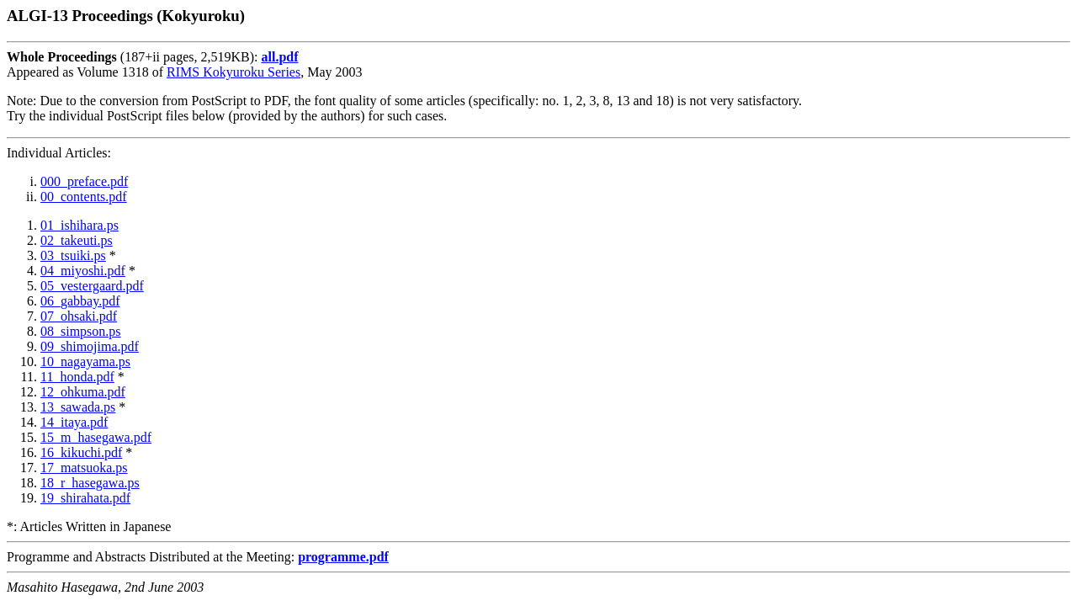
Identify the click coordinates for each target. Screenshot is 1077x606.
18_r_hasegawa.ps (90, 483)
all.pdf (279, 57)
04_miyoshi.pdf (82, 270)
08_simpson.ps (80, 331)
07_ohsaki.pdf (78, 316)
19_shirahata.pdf (85, 498)
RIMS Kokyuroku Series (233, 72)
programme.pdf (343, 557)
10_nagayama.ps (85, 361)
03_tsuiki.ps (73, 255)
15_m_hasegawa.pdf (95, 437)
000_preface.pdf (84, 181)
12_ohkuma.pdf (82, 392)
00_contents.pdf (83, 196)
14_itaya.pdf (74, 422)
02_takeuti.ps (76, 240)
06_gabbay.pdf (80, 301)
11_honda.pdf (77, 376)
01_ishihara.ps (79, 225)
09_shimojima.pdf (89, 346)
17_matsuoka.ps (84, 467)
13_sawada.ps (77, 407)
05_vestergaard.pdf (92, 286)
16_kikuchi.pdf (81, 452)
